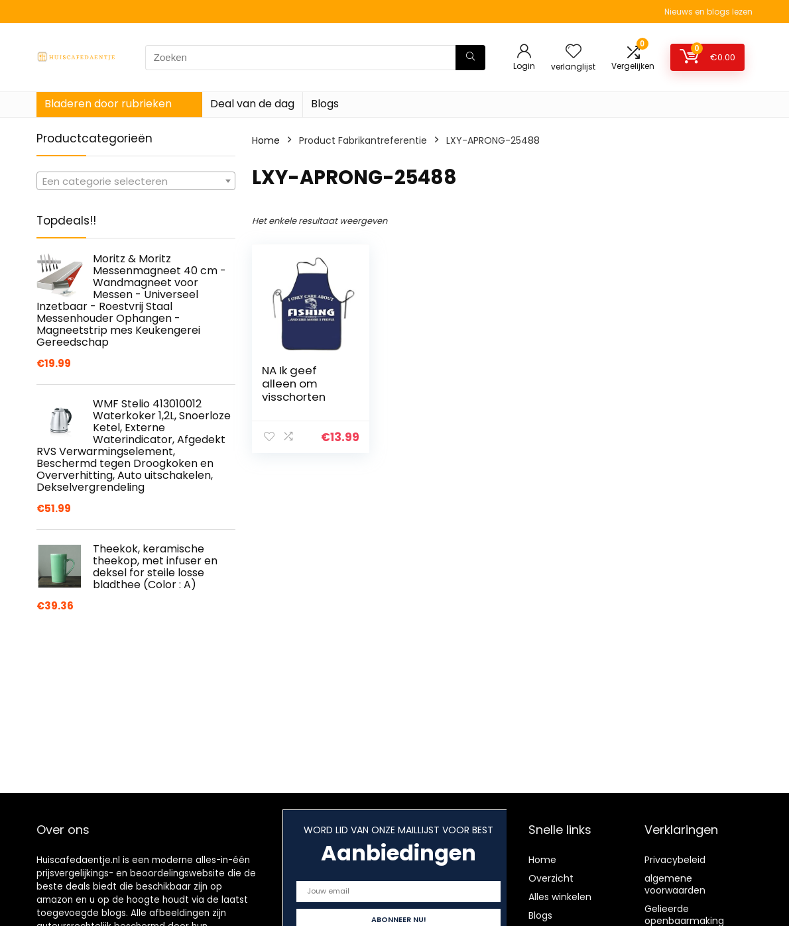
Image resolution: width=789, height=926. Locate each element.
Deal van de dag (252, 103)
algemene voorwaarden (674, 884)
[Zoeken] (470, 57)
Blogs (325, 103)
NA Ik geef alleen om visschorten (294, 383)
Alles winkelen (559, 896)
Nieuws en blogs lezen (708, 11)
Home (266, 140)
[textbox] (136, 181)
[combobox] (135, 181)
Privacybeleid (674, 859)
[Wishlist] (573, 52)
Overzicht (551, 878)
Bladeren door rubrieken (108, 103)
